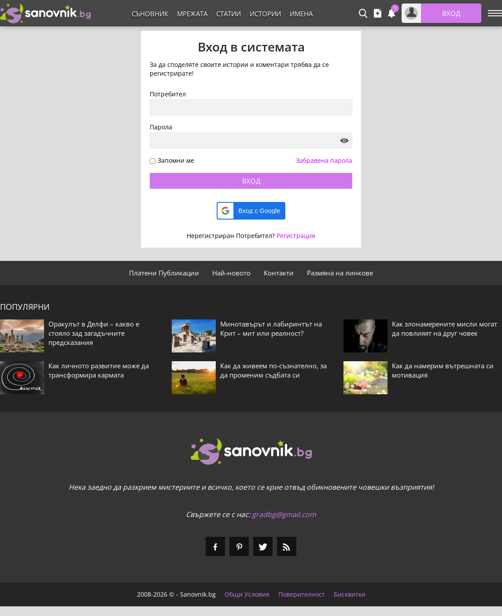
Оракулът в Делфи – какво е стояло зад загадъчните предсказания (93, 333)
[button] (251, 211)
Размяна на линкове (340, 272)
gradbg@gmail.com (284, 514)
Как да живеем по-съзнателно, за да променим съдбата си (273, 370)
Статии (228, 13)
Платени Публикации (164, 272)
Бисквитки (349, 594)
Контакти (279, 272)
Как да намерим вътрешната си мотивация (443, 370)
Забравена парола (324, 160)
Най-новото (231, 272)
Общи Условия (247, 594)
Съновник (150, 13)
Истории (265, 13)
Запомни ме (176, 161)
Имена (301, 13)
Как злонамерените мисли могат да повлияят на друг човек (444, 328)
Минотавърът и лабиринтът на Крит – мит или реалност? (271, 328)
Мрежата (192, 13)
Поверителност (301, 594)
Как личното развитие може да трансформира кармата (98, 370)
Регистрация (296, 235)
